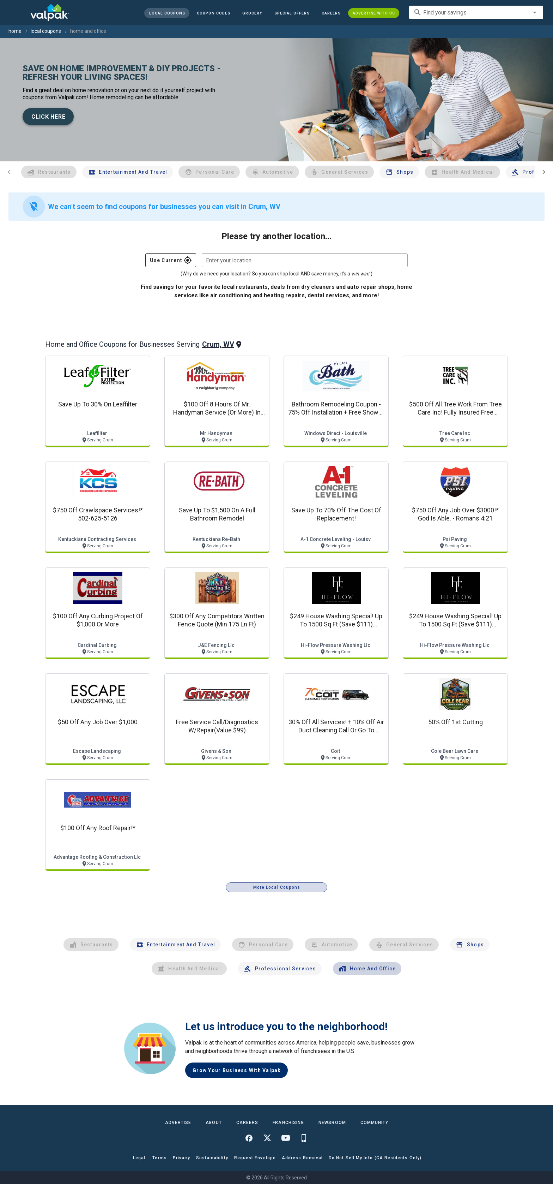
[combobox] (476, 12)
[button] (292, 13)
